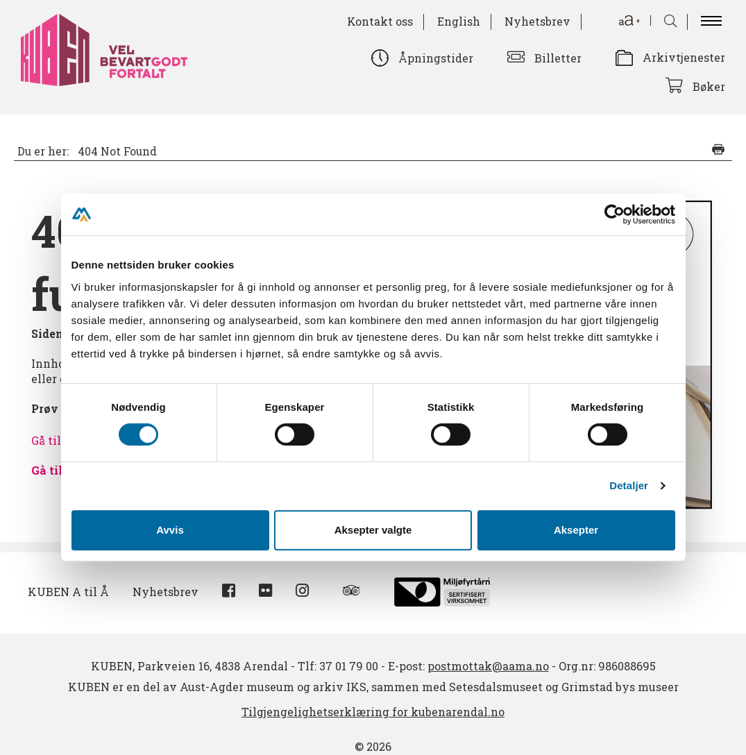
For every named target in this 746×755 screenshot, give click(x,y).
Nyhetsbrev (537, 21)
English (458, 21)
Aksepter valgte (373, 530)
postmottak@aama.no (488, 666)
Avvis (169, 530)
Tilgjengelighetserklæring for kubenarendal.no (373, 711)
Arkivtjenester (684, 57)
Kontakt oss (380, 21)
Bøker (709, 86)
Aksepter (576, 530)
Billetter (558, 58)
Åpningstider (435, 58)
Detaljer (628, 485)
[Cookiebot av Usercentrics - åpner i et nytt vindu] (614, 214)
